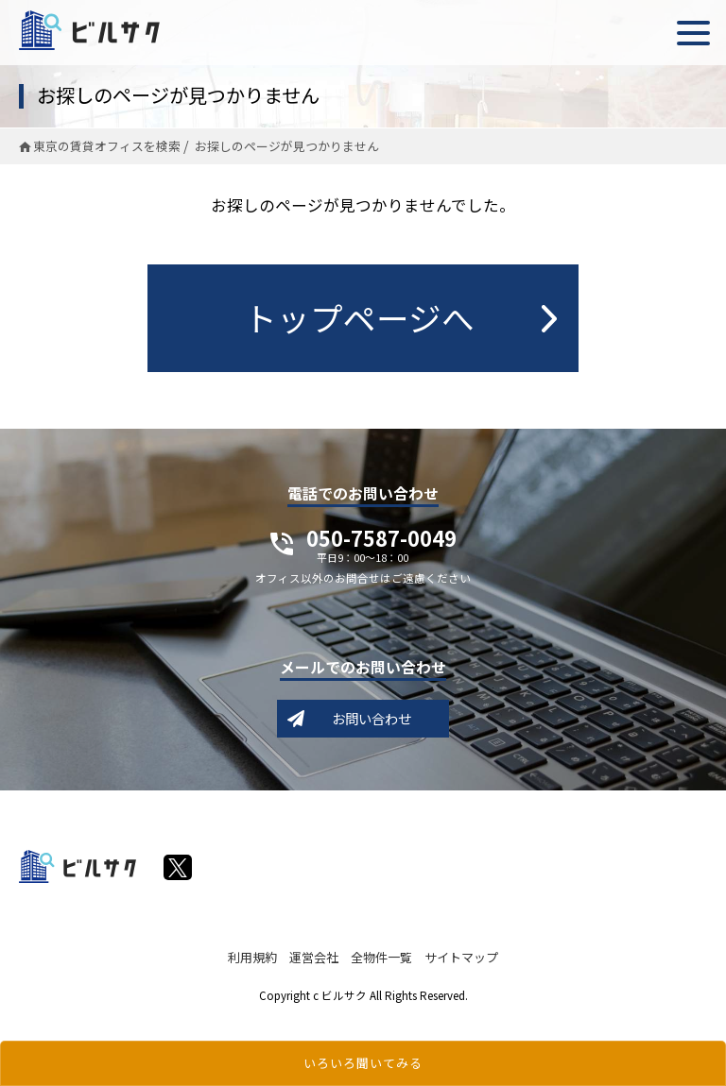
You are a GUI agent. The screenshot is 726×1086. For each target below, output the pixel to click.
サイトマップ (461, 957)
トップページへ (359, 317)
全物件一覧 (381, 957)
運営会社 (313, 957)
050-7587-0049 (381, 548)
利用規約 (252, 957)
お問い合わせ (371, 718)
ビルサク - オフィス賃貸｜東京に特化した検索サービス (89, 30)
